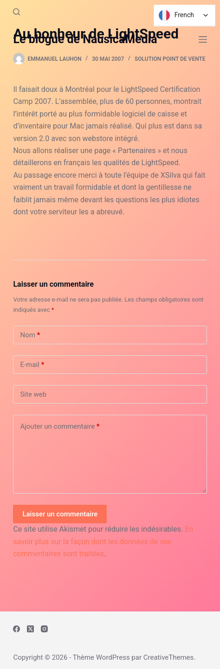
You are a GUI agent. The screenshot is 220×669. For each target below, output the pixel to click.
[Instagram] (44, 628)
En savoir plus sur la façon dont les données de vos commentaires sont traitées (103, 541)
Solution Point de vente (170, 59)
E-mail (32, 365)
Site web (33, 394)
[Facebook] (16, 628)
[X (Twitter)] (30, 628)
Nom (30, 335)
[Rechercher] (16, 11)
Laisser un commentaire (59, 514)
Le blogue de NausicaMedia (85, 39)
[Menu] (203, 39)
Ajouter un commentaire (59, 426)
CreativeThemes (168, 657)
